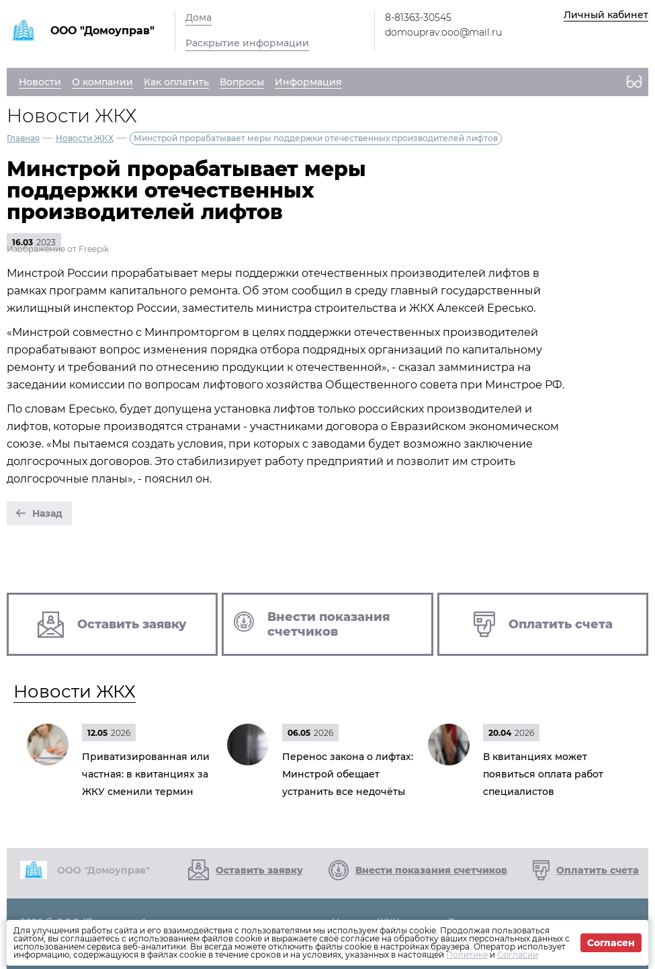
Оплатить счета (597, 870)
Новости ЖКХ (85, 138)
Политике (467, 955)
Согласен (611, 943)
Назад (47, 513)
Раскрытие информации (247, 43)
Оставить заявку (259, 870)
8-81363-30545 (418, 17)
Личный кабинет (606, 15)
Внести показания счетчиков (431, 870)
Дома (198, 17)
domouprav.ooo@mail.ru (443, 32)
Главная (23, 138)
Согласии (517, 955)
